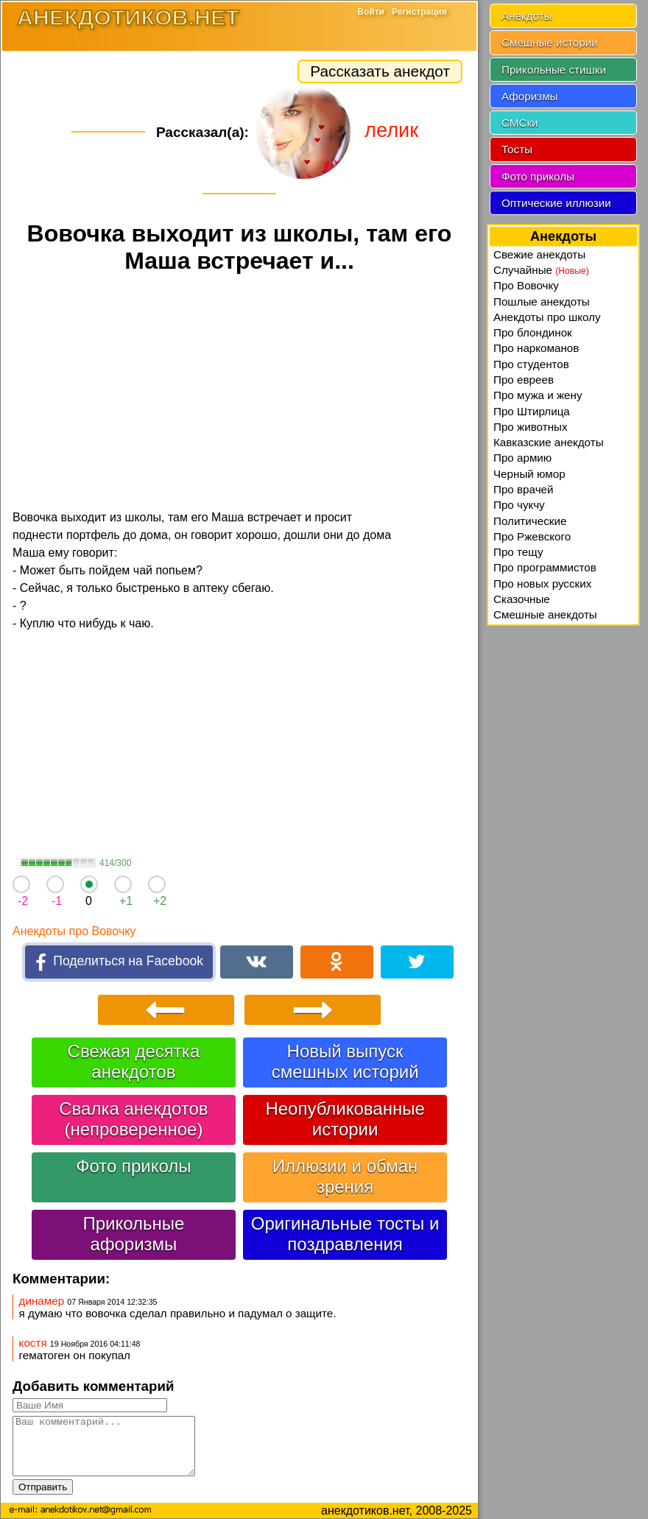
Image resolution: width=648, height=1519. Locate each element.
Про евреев (523, 379)
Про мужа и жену (537, 395)
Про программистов (544, 567)
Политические (529, 521)
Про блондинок (532, 332)
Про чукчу (519, 504)
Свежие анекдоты (539, 254)
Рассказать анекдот (380, 71)
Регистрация (419, 12)
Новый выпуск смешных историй (345, 1061)
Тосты (516, 149)
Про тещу (518, 552)
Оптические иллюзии (556, 203)
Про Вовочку (526, 285)
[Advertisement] (239, 394)
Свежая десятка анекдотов (134, 1061)
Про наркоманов (536, 348)
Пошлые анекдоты (541, 301)
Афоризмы (529, 96)
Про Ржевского (532, 536)
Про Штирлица (531, 411)
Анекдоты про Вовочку (74, 931)
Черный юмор (529, 474)
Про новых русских (542, 583)
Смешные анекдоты (545, 614)
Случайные (541, 270)
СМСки (519, 122)
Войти (370, 12)
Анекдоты (526, 16)
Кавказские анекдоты (548, 442)
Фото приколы (133, 1166)
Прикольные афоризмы (133, 1233)
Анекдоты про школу (547, 317)
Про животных (530, 426)
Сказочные (521, 599)
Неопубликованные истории (344, 1119)
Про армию (522, 457)
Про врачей (523, 489)
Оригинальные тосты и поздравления (345, 1233)
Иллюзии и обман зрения (345, 1176)
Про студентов (531, 364)
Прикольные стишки (553, 69)
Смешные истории (549, 42)
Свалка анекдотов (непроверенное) (133, 1119)
